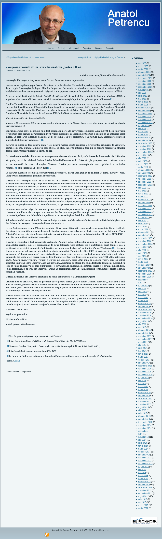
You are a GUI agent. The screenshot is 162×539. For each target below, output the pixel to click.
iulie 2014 (142, 440)
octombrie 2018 (144, 315)
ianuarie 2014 (144, 455)
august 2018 (143, 321)
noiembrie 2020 (144, 241)
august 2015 (143, 407)
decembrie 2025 (145, 78)
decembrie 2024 (145, 114)
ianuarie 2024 (144, 140)
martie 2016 (143, 389)
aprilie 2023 (143, 164)
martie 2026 (143, 69)
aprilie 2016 (143, 386)
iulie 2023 (142, 158)
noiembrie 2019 (144, 274)
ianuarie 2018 (144, 333)
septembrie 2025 (145, 87)
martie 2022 (143, 197)
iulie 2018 (142, 324)
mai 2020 (142, 256)
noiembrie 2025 (144, 81)
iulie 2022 (142, 188)
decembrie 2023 (145, 143)
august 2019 (143, 286)
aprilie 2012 (143, 505)
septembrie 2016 (145, 375)
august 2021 (143, 217)
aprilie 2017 (143, 354)
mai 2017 (142, 351)
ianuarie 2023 (144, 173)
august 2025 (143, 90)
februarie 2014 (144, 452)
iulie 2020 (142, 250)
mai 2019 (142, 294)
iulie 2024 (142, 128)
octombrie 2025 (144, 84)
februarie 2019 (144, 303)
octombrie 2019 (144, 277)
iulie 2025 (142, 93)
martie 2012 (143, 508)
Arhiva (17, 361)
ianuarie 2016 (144, 395)
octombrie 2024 (144, 119)
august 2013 (143, 467)
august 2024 (143, 125)
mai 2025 (142, 99)
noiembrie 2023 (144, 146)
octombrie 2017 (144, 336)
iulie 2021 (142, 220)
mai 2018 (142, 327)
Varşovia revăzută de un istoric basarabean (26, 57)
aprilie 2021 (143, 229)
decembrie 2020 (145, 238)
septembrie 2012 (145, 493)
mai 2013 (142, 472)
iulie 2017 (142, 345)
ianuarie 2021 (144, 235)
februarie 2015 (144, 416)
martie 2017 (143, 357)
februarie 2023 (144, 170)
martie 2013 (143, 478)
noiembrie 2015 (144, 401)
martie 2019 (143, 300)
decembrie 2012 (145, 487)
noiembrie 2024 (144, 117)
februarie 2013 (144, 481)
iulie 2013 (142, 469)
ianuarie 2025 (144, 111)
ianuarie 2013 (144, 484)
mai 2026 (142, 63)
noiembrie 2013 (144, 458)
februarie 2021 (144, 232)
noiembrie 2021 (144, 208)
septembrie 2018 (145, 318)
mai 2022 (142, 191)
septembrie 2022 (145, 185)
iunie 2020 (142, 253)
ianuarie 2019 (144, 306)
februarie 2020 (144, 265)
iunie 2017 (142, 348)
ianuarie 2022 (144, 203)
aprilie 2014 (143, 446)
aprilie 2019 (143, 297)
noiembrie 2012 (144, 490)
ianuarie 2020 (144, 268)
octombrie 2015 (144, 404)
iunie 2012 (142, 499)
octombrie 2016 (144, 372)
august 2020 (143, 247)
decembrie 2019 (145, 271)
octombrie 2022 (144, 182)
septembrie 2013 (145, 464)
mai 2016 (142, 383)
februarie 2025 (144, 108)
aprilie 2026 (143, 66)
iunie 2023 (142, 161)
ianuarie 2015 (144, 419)
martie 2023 (143, 167)
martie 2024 (143, 134)
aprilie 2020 (143, 259)
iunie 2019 (142, 292)
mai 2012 (142, 502)
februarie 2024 (144, 137)
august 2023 (143, 155)
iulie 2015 (142, 410)
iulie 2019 (142, 289)
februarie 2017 (144, 360)
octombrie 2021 (144, 211)
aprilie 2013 (143, 475)
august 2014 (143, 437)
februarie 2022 (144, 200)
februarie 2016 (144, 392)
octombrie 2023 (144, 149)
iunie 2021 (142, 223)
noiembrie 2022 (144, 179)
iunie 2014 (142, 443)
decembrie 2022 (145, 176)
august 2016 (143, 378)
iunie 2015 (142, 413)
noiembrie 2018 (144, 312)
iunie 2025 (142, 96)
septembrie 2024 (145, 122)
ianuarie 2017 (144, 363)
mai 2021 (142, 226)
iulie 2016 (142, 380)
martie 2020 (143, 262)
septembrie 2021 (145, 214)
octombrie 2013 (144, 461)
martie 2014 (143, 449)
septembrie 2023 (145, 152)
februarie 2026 (144, 72)
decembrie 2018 (145, 309)
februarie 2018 (144, 330)
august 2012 (143, 496)
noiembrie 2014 (144, 425)
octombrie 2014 (144, 428)
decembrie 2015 (145, 398)
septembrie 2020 (145, 244)
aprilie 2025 (143, 102)
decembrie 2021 (145, 205)
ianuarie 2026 (144, 75)
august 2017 (143, 342)
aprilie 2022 (143, 194)
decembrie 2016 (145, 366)
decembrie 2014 (145, 422)
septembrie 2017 (145, 339)
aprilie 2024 (143, 131)
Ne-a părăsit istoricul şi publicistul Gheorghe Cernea (100, 57)
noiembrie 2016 (144, 369)
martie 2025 (143, 105)
